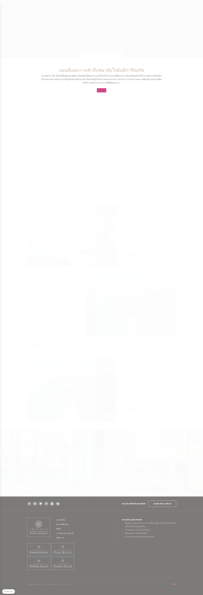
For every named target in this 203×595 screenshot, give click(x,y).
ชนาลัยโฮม (60, 520)
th (172, 584)
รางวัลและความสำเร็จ (65, 533)
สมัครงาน (60, 538)
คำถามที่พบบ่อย (62, 524)
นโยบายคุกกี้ (66, 584)
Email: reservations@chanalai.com (139, 536)
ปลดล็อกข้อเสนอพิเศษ (162, 504)
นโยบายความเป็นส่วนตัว (51, 584)
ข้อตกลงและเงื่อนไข (33, 584)
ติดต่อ (58, 529)
